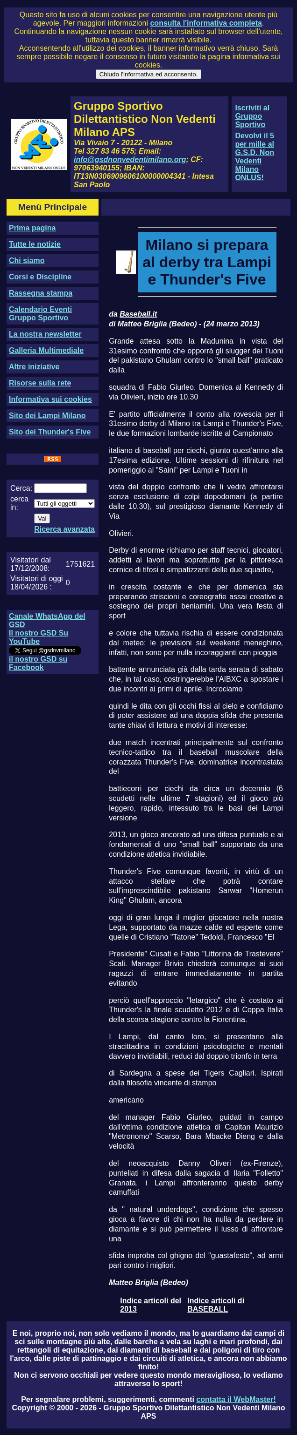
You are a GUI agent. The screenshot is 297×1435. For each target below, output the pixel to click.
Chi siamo (26, 260)
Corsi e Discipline (40, 277)
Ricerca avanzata (64, 529)
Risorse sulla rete (40, 383)
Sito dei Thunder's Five (50, 432)
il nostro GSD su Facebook (38, 663)
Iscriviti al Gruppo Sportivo (252, 116)
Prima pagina (32, 228)
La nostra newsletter (45, 334)
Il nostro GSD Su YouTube (38, 637)
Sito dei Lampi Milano (47, 416)
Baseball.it (138, 314)
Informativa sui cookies (50, 399)
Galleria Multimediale (46, 350)
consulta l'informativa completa (206, 23)
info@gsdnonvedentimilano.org (130, 159)
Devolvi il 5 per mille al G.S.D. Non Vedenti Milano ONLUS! (254, 157)
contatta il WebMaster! (236, 1399)
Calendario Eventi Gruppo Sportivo (40, 313)
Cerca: (21, 488)
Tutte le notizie (35, 244)
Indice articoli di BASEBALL (215, 1305)
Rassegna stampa (40, 293)
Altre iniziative (34, 367)
